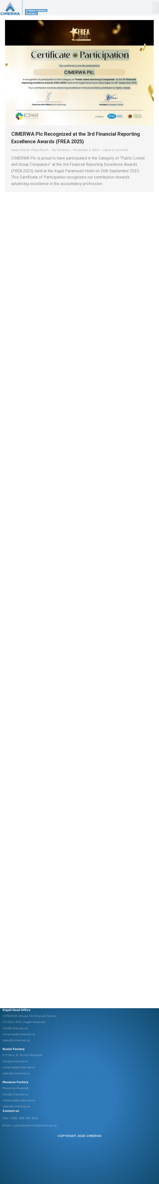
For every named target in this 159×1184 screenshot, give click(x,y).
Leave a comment (115, 150)
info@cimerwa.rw (15, 937)
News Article (20, 150)
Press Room (40, 150)
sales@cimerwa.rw (16, 949)
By (60, 150)
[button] (155, 7)
